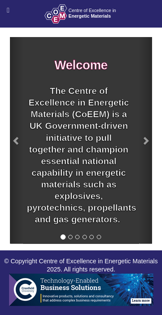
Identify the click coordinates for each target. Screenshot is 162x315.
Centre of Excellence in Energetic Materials (98, 261)
